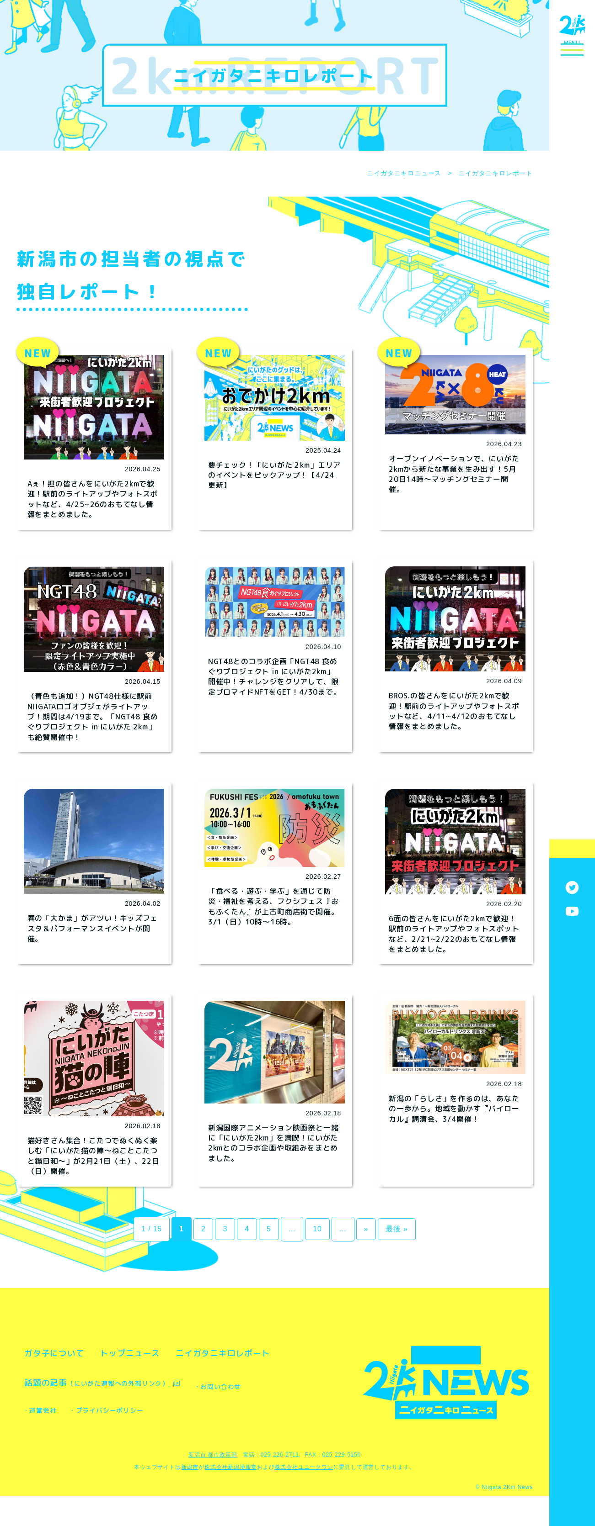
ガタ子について (68, 1352)
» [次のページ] (366, 1229)
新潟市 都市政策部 (212, 1484)
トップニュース (171, 1352)
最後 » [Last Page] (397, 1229)
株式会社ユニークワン (304, 1497)
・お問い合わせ (58, 1440)
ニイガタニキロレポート (87, 1382)
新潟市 (189, 1497)
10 (317, 1229)
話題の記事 (116, 1412)
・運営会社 (133, 1440)
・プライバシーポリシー (224, 1440)
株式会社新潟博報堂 (230, 1497)
